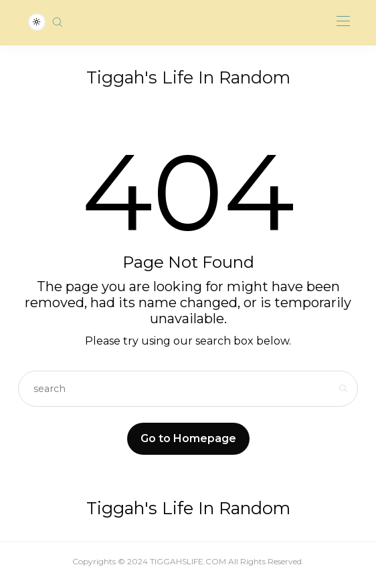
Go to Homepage (188, 438)
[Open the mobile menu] (343, 22)
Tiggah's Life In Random (188, 77)
